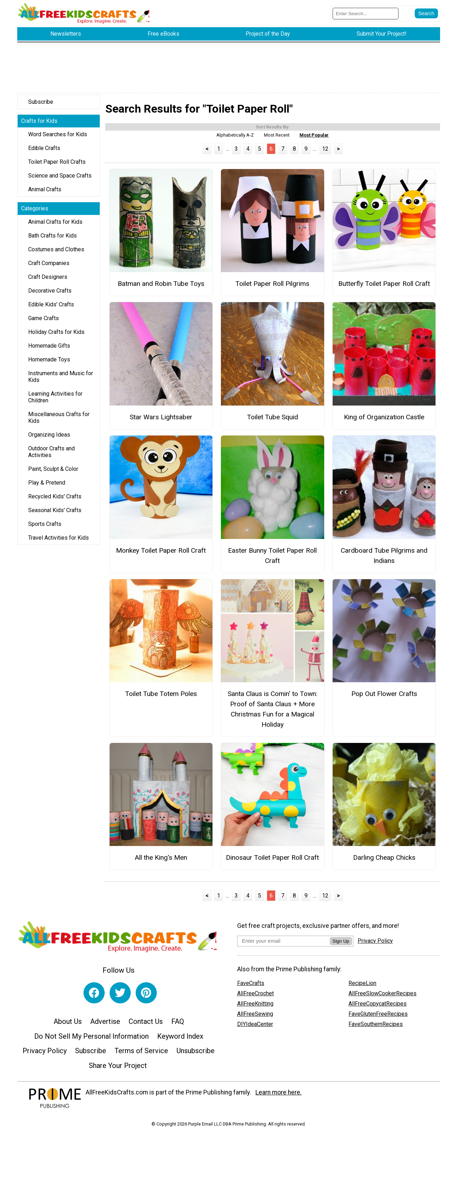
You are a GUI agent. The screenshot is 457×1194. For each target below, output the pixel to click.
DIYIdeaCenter (255, 1028)
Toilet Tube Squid (272, 421)
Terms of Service (141, 1054)
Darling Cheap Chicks (384, 861)
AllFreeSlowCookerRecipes (382, 997)
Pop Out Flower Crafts (384, 698)
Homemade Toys (49, 363)
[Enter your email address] (283, 944)
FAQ (177, 1025)
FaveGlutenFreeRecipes (378, 1017)
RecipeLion (362, 987)
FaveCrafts (250, 987)
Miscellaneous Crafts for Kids (58, 421)
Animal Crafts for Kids (55, 225)
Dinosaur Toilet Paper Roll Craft (272, 861)
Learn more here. (278, 1095)
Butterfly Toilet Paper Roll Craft (384, 287)
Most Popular (314, 139)
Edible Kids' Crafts (51, 308)
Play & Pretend (46, 486)
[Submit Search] (426, 15)
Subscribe (40, 105)
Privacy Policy (45, 1054)
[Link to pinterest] (146, 996)
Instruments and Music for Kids (60, 380)
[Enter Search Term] (366, 15)
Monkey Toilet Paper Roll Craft (161, 554)
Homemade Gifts (49, 349)
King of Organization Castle (384, 421)
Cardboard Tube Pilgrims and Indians (384, 559)
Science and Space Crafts (60, 179)
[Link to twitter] (120, 996)
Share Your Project (118, 1069)
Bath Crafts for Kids (52, 239)
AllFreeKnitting (255, 1007)
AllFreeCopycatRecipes (377, 1007)
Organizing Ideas (49, 438)
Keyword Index (180, 1040)
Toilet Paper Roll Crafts (57, 165)
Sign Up (341, 945)
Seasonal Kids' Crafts (54, 514)
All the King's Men (161, 861)
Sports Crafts (44, 527)
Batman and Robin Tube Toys (161, 287)
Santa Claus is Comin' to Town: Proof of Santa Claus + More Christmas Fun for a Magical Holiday (272, 713)
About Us (68, 1025)
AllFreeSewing (255, 1017)
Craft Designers (47, 280)
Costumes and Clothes (56, 253)
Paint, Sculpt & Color (53, 472)
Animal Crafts (44, 193)
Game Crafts (43, 322)
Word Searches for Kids (57, 138)
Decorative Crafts (50, 294)
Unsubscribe (196, 1054)
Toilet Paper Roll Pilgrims (272, 287)
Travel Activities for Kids (58, 541)
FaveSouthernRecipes (375, 1028)
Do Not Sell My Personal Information (91, 1040)
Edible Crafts (44, 152)
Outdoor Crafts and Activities (51, 455)
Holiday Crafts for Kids (56, 335)
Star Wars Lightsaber (161, 421)
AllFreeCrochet (255, 997)
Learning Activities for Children (55, 401)
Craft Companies (48, 267)
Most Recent (277, 139)
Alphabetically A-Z (235, 139)
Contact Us (146, 1025)
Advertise (105, 1025)
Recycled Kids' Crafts (54, 500)
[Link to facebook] (94, 996)
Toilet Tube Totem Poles (161, 698)
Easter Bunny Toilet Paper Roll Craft (272, 559)
